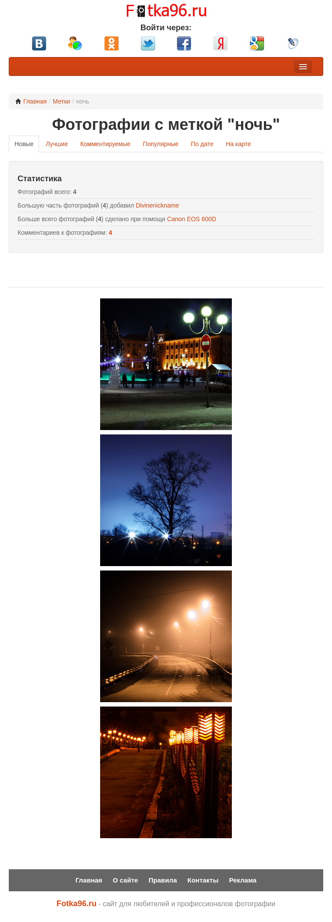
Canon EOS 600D (191, 218)
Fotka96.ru (77, 903)
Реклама (242, 880)
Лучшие (57, 143)
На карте (238, 143)
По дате (202, 143)
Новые (23, 143)
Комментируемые (105, 143)
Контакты (203, 880)
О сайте (125, 880)
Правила (162, 880)
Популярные (160, 143)
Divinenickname (157, 205)
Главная (31, 101)
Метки (61, 101)
